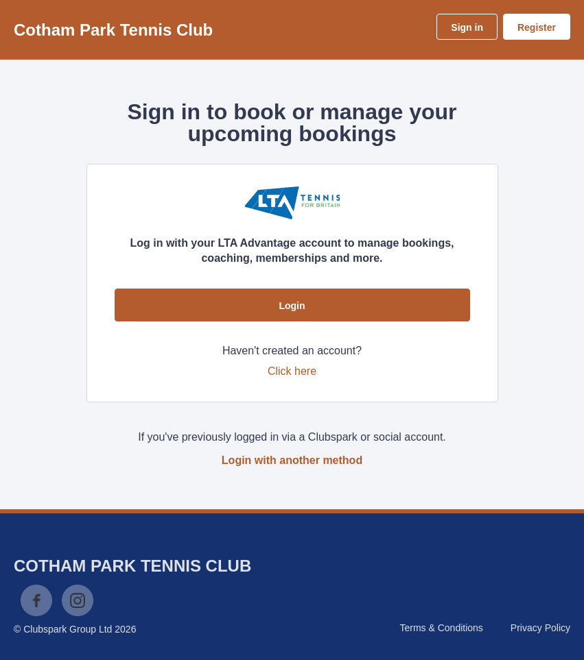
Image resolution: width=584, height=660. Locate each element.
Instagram (77, 600)
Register (536, 27)
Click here (292, 371)
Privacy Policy (540, 627)
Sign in (467, 27)
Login (292, 305)
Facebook (36, 600)
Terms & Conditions (440, 627)
